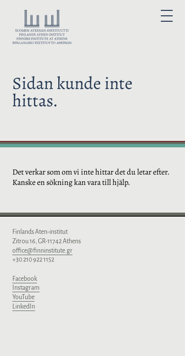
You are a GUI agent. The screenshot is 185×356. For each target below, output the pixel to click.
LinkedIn (23, 306)
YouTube (23, 297)
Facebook (24, 278)
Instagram (25, 287)
